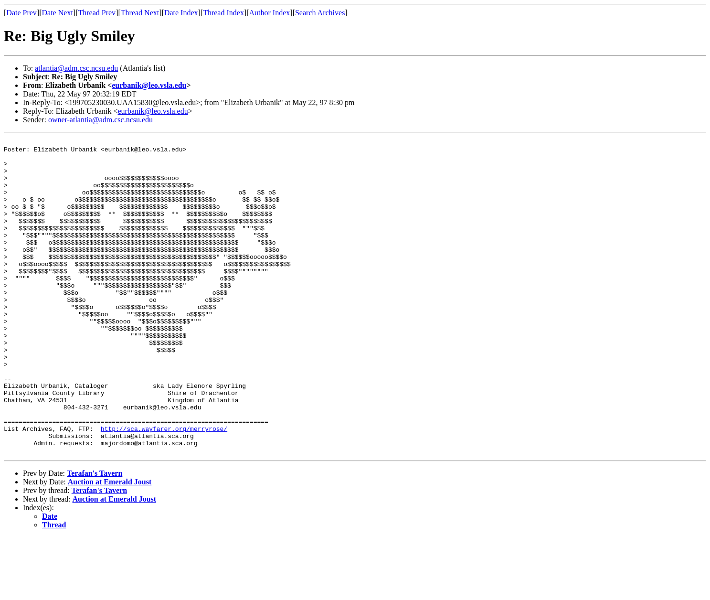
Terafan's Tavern (94, 536)
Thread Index (223, 13)
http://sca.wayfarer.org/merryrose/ (164, 487)
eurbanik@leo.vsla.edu (149, 85)
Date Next (57, 13)
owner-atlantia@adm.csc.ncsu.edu (100, 120)
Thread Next (140, 13)
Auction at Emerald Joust (110, 545)
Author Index (269, 13)
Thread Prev (97, 13)
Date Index (181, 13)
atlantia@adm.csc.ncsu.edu (76, 68)
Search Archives (320, 13)
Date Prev (21, 13)
